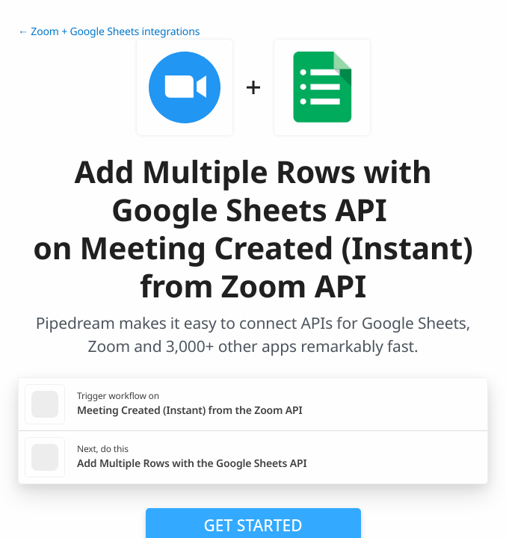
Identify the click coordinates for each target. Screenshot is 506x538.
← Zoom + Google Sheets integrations (109, 32)
